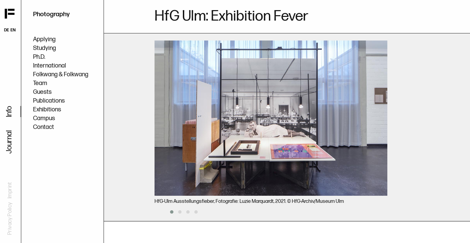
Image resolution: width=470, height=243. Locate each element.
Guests (42, 92)
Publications (49, 100)
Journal (9, 142)
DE (6, 30)
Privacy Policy (10, 218)
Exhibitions (47, 109)
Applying (44, 39)
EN (13, 30)
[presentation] (157, 212)
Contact (43, 127)
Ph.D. (39, 56)
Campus (44, 118)
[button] (172, 212)
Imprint (10, 190)
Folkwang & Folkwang (60, 74)
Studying (44, 48)
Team (40, 83)
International (49, 65)
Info (9, 111)
